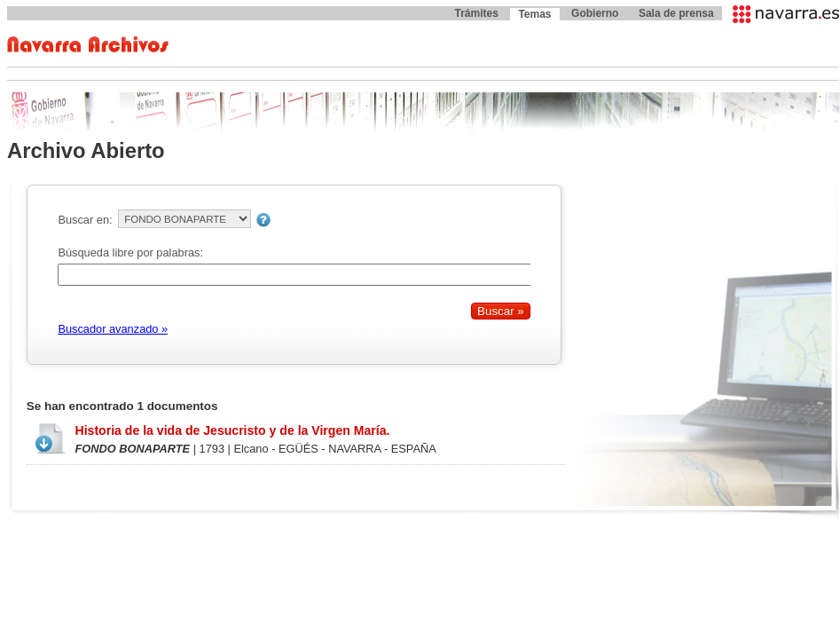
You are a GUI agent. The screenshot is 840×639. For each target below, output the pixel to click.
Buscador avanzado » (113, 328)
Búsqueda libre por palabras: (130, 252)
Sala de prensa (676, 13)
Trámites (476, 13)
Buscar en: (85, 219)
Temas (534, 14)
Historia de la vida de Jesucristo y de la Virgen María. (232, 430)
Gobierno (594, 13)
